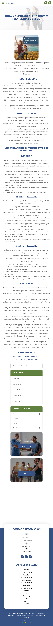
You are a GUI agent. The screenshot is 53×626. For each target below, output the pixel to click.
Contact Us (16, 401)
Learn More (26, 446)
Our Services (17, 384)
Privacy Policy (27, 615)
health (15, 423)
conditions (16, 428)
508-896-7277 (27, 546)
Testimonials (17, 396)
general (15, 414)
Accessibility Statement (14, 615)
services (15, 419)
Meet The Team (18, 390)
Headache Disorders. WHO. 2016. (26, 359)
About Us (16, 378)
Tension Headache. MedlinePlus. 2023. (26, 356)
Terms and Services (39, 615)
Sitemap (26, 618)
